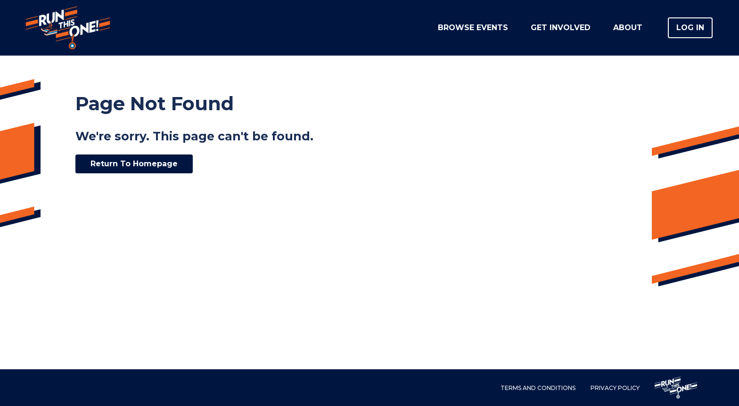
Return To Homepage (134, 163)
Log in (690, 27)
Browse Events (473, 27)
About (627, 27)
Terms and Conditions (538, 387)
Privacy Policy (615, 387)
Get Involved (561, 27)
